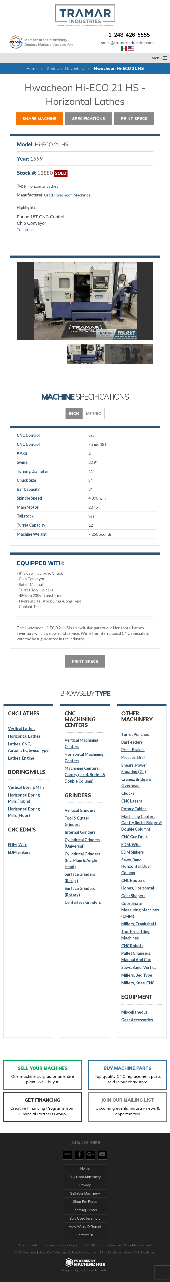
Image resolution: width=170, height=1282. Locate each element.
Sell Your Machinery (85, 1193)
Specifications (88, 118)
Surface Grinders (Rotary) (80, 891)
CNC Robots (132, 945)
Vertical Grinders (80, 810)
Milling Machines (110, 1252)
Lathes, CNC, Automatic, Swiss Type (28, 747)
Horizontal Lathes (42, 186)
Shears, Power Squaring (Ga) (134, 768)
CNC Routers (133, 880)
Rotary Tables (134, 808)
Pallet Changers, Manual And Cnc (136, 956)
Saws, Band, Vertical (139, 967)
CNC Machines (26, 1252)
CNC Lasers (131, 801)
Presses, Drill (133, 757)
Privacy (85, 1185)
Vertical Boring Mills (26, 787)
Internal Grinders (80, 832)
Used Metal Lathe (84, 1252)
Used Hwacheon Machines (67, 194)
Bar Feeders (132, 742)
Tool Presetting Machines (135, 934)
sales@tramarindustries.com (127, 42)
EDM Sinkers (19, 852)
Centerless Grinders (83, 902)
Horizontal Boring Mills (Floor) (24, 812)
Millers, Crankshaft (138, 923)
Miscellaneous (134, 1012)
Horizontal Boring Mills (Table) (24, 798)
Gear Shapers (133, 895)
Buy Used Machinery (85, 1177)
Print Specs (134, 118)
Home (32, 68)
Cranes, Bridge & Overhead (136, 782)
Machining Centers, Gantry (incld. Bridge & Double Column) (85, 774)
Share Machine (39, 118)
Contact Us (85, 1235)
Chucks (128, 793)
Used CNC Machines (54, 1252)
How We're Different (85, 1226)
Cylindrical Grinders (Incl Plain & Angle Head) (82, 860)
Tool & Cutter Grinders (77, 821)
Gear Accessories (137, 1019)
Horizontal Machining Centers (84, 757)
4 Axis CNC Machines (139, 1252)
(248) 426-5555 (85, 1142)
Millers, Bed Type (136, 975)
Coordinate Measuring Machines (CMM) (140, 910)
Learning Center (85, 1210)
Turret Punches (135, 734)
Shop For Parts (85, 1201)
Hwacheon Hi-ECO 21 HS (119, 68)
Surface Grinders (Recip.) (80, 877)
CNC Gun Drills (134, 836)
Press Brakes (133, 749)
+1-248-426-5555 (127, 34)
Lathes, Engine (21, 758)
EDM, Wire (17, 844)
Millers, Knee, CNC (138, 982)
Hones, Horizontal (137, 887)
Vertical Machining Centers (82, 743)
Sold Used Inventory (66, 68)
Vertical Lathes (21, 728)
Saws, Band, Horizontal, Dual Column (136, 866)
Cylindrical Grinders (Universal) (82, 843)
